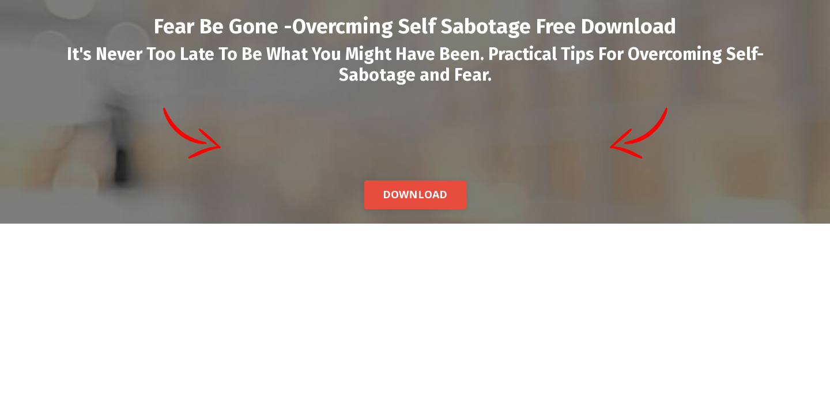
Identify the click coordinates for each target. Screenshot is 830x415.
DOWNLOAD (415, 194)
